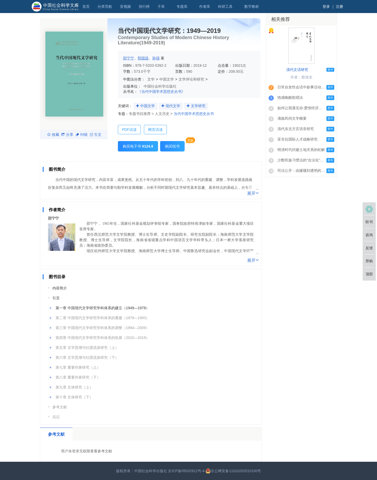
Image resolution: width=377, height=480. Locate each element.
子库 (161, 6)
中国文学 (166, 79)
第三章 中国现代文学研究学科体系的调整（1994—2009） (102, 328)
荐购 (190, 140)
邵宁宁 (128, 58)
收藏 (53, 134)
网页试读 (155, 129)
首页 (86, 6)
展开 (253, 193)
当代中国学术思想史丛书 (194, 114)
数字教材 (251, 6)
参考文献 (59, 407)
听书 (369, 222)
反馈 (369, 248)
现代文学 (173, 106)
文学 (151, 79)
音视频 (125, 6)
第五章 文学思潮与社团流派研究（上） (87, 347)
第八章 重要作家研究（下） (78, 377)
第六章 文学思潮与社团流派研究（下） (87, 357)
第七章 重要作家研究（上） (78, 367)
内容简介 (59, 288)
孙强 (156, 58)
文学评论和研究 (191, 79)
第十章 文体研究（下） (74, 397)
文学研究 (198, 106)
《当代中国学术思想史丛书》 (161, 91)
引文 (95, 134)
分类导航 (105, 6)
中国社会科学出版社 (160, 86)
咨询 (369, 235)
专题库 (182, 6)
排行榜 (144, 6)
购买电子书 (138, 146)
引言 (56, 298)
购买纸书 (172, 146)
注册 (339, 6)
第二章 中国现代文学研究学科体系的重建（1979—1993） (102, 318)
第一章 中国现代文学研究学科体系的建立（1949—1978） (102, 308)
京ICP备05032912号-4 (186, 471)
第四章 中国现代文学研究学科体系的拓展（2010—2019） (102, 338)
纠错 (82, 134)
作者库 (204, 6)
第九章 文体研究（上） (74, 387)
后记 (56, 417)
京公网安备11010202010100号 (233, 470)
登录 (326, 6)
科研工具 (225, 6)
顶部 (369, 274)
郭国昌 (143, 58)
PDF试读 (129, 129)
